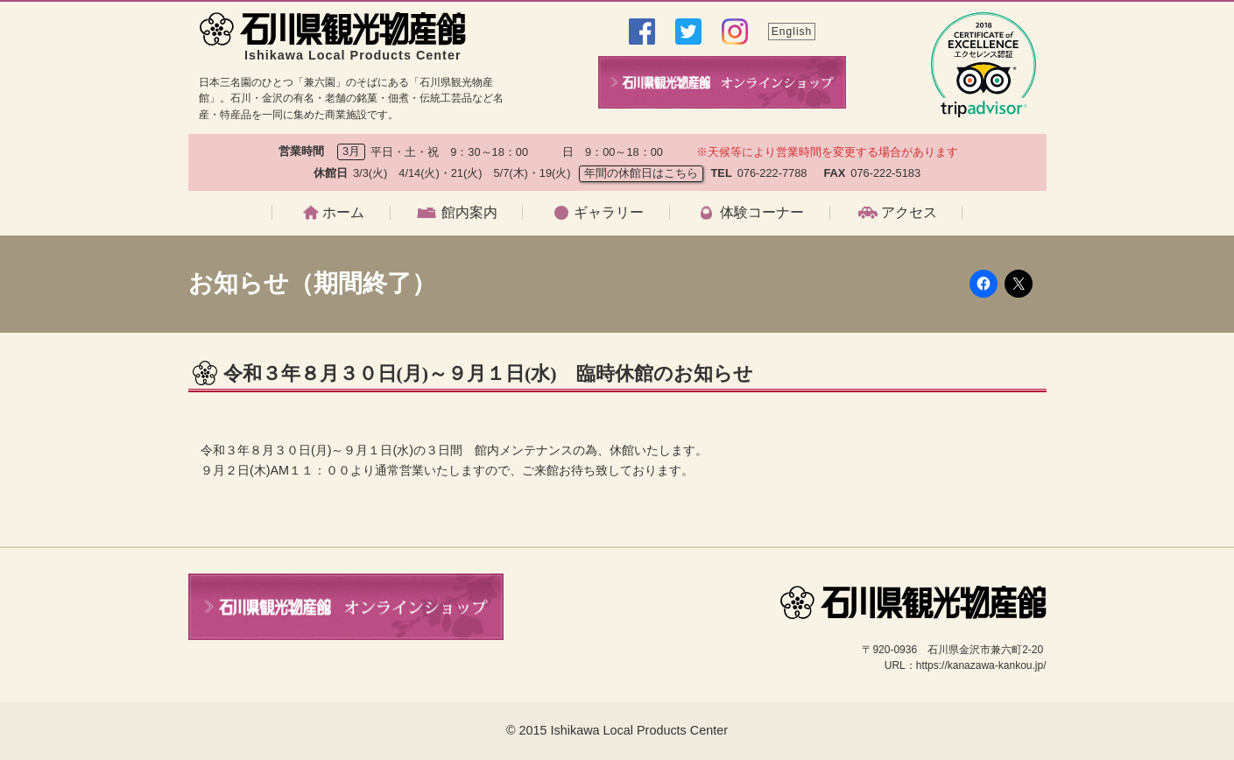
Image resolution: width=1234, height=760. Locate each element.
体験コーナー (762, 213)
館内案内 (469, 213)
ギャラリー (609, 213)
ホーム (343, 213)
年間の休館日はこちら (641, 172)
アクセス (909, 213)
